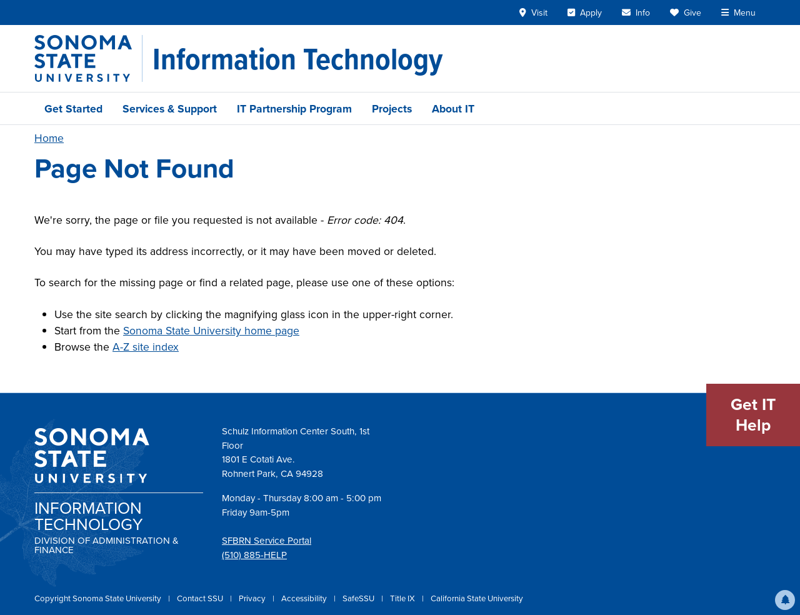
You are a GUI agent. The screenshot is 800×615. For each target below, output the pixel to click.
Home (49, 138)
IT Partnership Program (294, 108)
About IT (453, 108)
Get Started (73, 108)
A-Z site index (145, 347)
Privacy (253, 598)
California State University (477, 598)
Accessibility (305, 598)
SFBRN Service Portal (266, 541)
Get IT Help (753, 414)
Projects (392, 108)
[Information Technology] (297, 58)
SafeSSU (359, 598)
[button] (785, 600)
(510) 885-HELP (254, 555)
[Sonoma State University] (88, 58)
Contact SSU (201, 598)
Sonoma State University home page (211, 330)
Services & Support (169, 108)
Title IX (403, 598)
